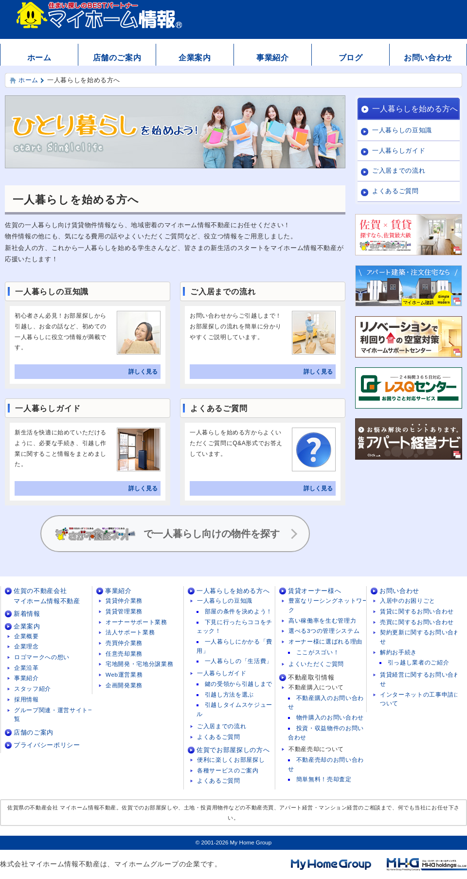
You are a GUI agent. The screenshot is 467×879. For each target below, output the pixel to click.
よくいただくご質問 (316, 664)
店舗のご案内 (117, 58)
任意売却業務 (124, 653)
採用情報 (26, 699)
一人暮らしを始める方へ (415, 109)
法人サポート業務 (130, 632)
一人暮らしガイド (398, 150)
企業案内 (195, 58)
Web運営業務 (124, 674)
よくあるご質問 (395, 191)
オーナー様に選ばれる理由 (325, 641)
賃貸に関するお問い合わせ (417, 611)
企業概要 (26, 636)
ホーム (39, 58)
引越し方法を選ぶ (229, 694)
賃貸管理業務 (124, 611)
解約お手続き (398, 652)
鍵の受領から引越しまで (238, 684)
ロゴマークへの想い (42, 657)
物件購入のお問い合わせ (330, 717)
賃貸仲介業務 (124, 600)
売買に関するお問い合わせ (417, 622)
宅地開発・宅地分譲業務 (139, 664)
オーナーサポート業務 (136, 622)
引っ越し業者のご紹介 (418, 662)
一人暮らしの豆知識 (402, 130)
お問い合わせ (428, 58)
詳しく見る (143, 371)
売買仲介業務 (124, 643)
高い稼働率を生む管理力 (322, 620)
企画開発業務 (124, 685)
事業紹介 (272, 58)
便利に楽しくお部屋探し (231, 759)
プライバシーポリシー (47, 745)
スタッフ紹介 (32, 688)
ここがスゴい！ (318, 652)
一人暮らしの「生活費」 (238, 661)
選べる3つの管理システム (323, 631)
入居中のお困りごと (407, 600)
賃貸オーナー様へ (314, 590)
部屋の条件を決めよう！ (238, 611)
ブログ (351, 58)
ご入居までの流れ (398, 170)
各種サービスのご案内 (228, 770)
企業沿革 (26, 667)
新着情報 (27, 613)
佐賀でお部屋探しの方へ (233, 749)
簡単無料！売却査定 (324, 779)
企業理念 (26, 646)
